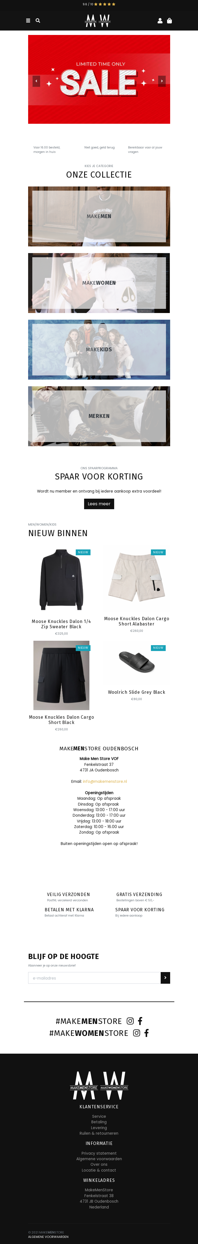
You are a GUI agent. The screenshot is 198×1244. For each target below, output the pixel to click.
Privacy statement (99, 1153)
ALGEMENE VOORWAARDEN (48, 1237)
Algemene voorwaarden (99, 1159)
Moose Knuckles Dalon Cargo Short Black (61, 720)
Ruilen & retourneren (99, 1133)
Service (99, 1116)
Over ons (99, 1164)
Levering (99, 1128)
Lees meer (99, 504)
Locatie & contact (99, 1170)
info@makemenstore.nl (105, 781)
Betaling (99, 1122)
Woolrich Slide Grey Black (136, 692)
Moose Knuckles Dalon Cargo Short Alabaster (136, 621)
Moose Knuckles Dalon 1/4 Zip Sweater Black (61, 624)
